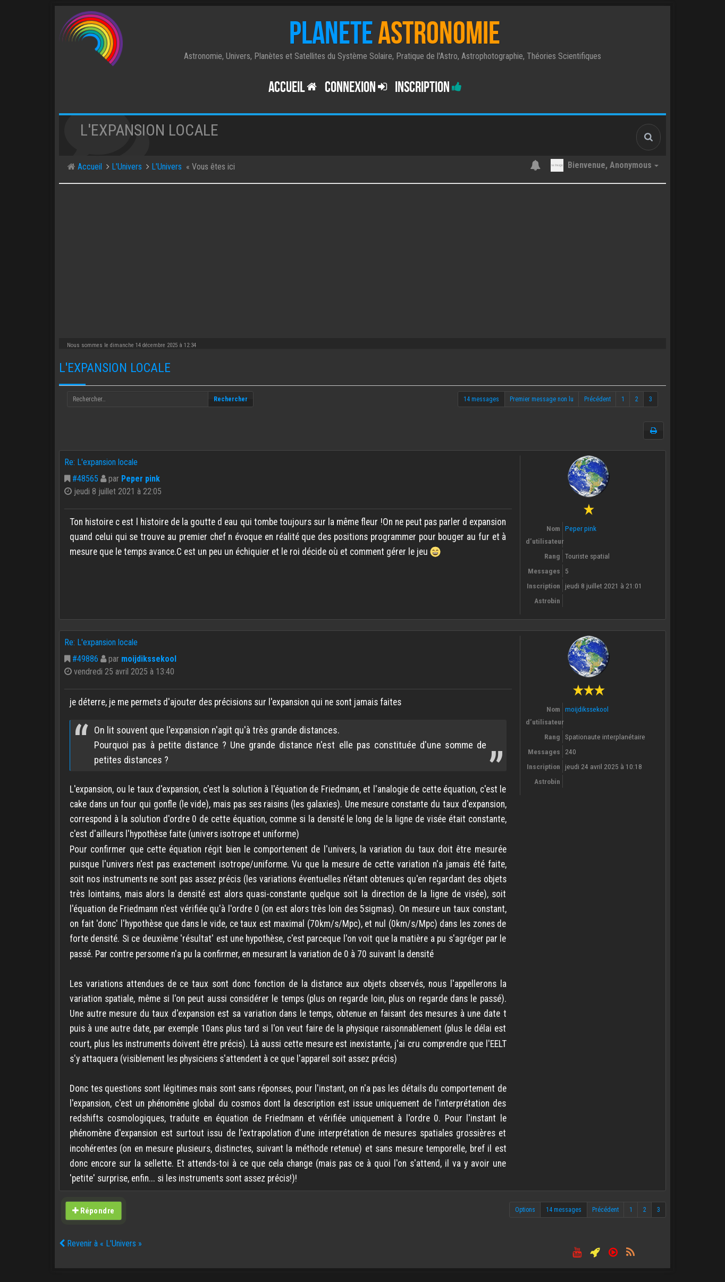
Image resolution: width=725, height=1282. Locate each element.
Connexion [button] (356, 87)
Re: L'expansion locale (101, 462)
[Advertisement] (362, 258)
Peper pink (140, 479)
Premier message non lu (542, 399)
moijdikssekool (148, 659)
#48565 (85, 479)
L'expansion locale (115, 367)
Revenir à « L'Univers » (100, 1243)
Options (525, 1209)
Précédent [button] (597, 399)
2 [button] (636, 399)
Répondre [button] (93, 1211)
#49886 (85, 659)
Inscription (428, 87)
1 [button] (623, 399)
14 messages (481, 399)
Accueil (292, 87)
